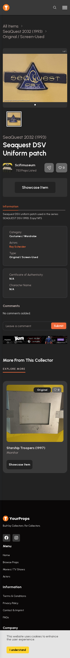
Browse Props (10, 562)
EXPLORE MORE (14, 369)
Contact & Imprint (13, 610)
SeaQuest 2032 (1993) (24, 137)
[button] (35, 105)
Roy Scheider (17, 246)
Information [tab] (10, 206)
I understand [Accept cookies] (18, 650)
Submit (58, 326)
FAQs (6, 617)
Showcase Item (35, 187)
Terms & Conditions (14, 596)
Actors (6, 576)
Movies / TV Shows (14, 569)
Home (6, 555)
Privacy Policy (10, 603)
